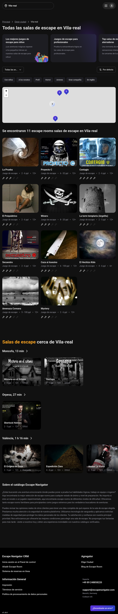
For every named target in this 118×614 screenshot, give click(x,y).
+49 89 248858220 (92, 582)
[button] (55, 118)
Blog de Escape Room (91, 566)
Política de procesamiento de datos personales (24, 594)
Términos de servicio (12, 589)
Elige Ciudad (87, 562)
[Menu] (109, 5)
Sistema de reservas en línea (16, 571)
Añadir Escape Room (12, 566)
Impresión (7, 585)
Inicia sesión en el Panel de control (19, 562)
